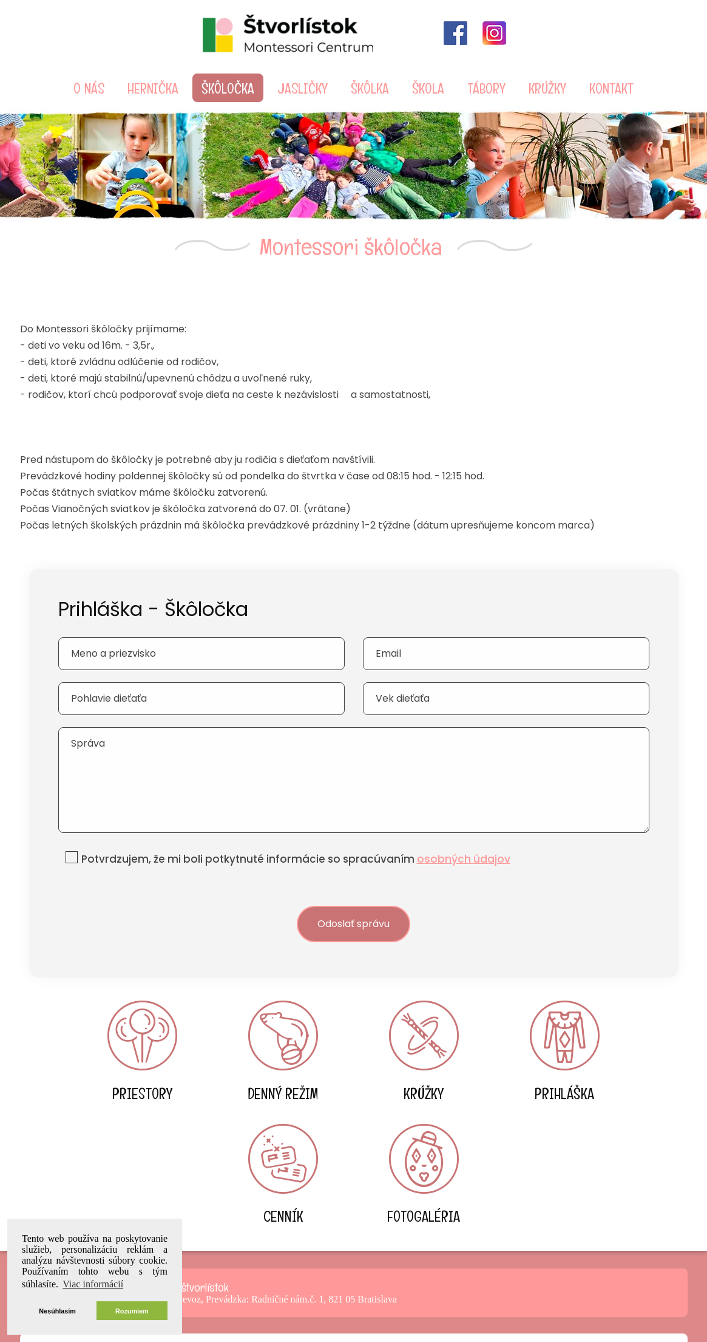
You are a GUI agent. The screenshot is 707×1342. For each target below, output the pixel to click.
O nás (88, 87)
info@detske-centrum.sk (353, 1254)
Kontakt (611, 87)
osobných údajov (465, 839)
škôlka (370, 87)
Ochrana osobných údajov (353, 1317)
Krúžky (547, 87)
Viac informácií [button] (93, 1284)
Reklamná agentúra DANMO (571, 1304)
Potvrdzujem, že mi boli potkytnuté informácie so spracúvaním (296, 839)
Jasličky (302, 87)
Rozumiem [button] (132, 1311)
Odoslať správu (353, 905)
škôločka (227, 87)
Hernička (152, 87)
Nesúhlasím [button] (57, 1311)
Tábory (486, 87)
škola (428, 87)
